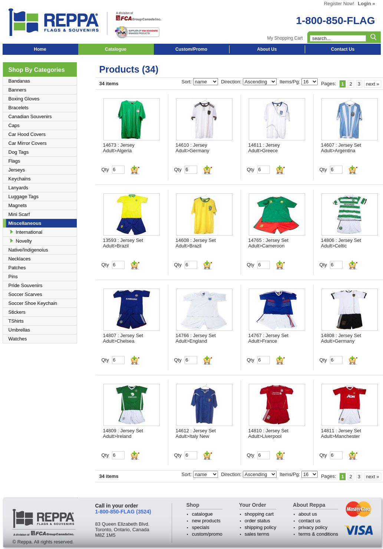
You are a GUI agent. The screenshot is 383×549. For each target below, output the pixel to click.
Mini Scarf (19, 214)
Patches (17, 267)
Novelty (24, 241)
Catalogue (115, 49)
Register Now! (339, 3)
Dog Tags (19, 152)
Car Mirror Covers (28, 143)
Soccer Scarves (25, 294)
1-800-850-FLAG (335, 20)
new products (206, 520)
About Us (267, 49)
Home (40, 49)
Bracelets (19, 107)
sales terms (257, 534)
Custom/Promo (191, 49)
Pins (13, 276)
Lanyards (18, 187)
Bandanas (19, 81)
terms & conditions (318, 534)
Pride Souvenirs (26, 285)
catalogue (202, 514)
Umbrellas (19, 330)
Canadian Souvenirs (30, 116)
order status (257, 520)
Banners (17, 90)
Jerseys (17, 170)
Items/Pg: (290, 81)
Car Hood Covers (27, 134)
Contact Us (342, 49)
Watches (18, 339)
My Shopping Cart (285, 38)
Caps (14, 125)
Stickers (17, 312)
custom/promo (207, 534)
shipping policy (260, 527)
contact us (309, 520)
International (29, 232)
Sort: (187, 81)
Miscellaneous (25, 223)
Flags (14, 161)
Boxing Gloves (24, 99)
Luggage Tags (24, 196)
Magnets (18, 205)
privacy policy (312, 527)
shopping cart (259, 514)
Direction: (232, 81)
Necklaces (20, 259)
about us (307, 514)
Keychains (20, 179)
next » (372, 84)
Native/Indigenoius (28, 250)
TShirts (16, 321)
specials (200, 527)
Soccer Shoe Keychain (33, 303)
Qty (105, 169)
